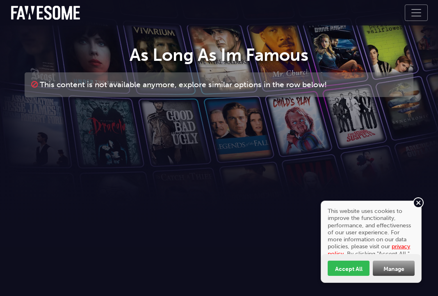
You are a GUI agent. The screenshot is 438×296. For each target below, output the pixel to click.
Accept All (349, 269)
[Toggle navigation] (416, 13)
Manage (393, 269)
